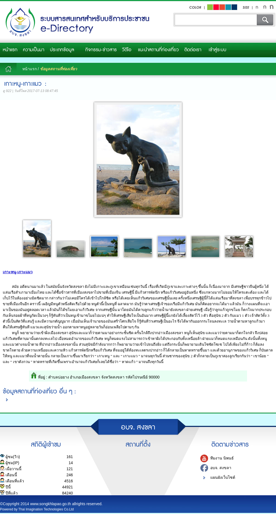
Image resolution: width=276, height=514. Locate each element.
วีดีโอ (126, 50)
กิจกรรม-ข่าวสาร (101, 50)
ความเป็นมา (33, 50)
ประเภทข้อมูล (62, 50)
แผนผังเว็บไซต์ (222, 477)
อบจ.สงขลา (76, 22)
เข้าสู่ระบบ (217, 50)
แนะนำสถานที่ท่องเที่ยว (158, 50)
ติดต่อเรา (192, 50)
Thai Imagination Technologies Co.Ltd (46, 509)
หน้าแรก (10, 50)
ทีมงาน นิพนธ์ (222, 458)
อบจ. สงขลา (220, 468)
